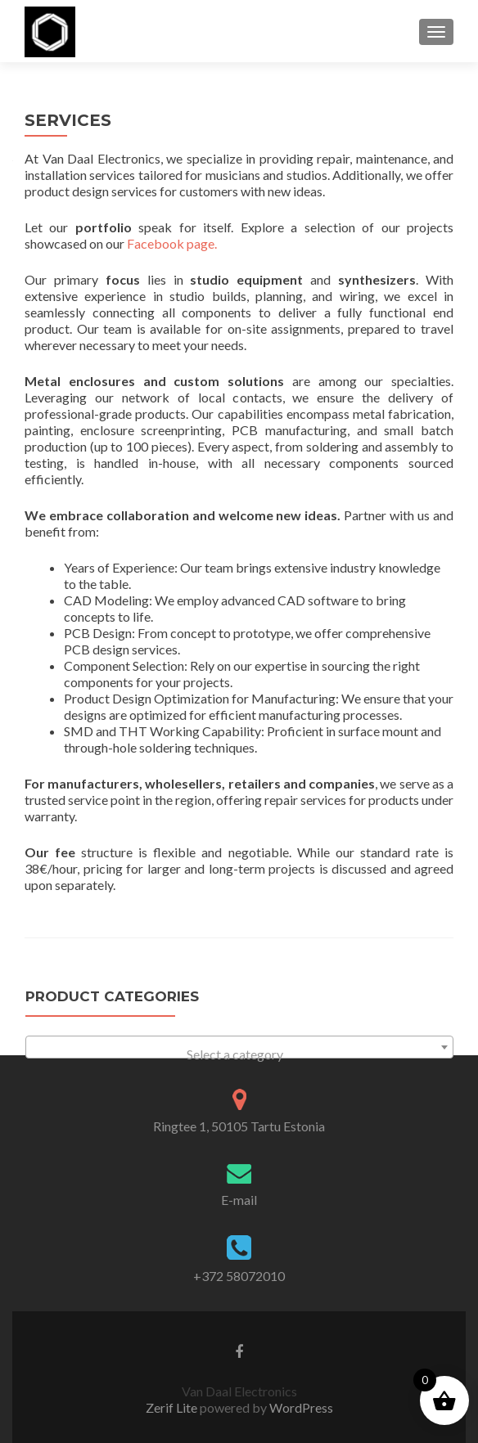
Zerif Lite (173, 1407)
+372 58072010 (239, 1275)
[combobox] (239, 1047)
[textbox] (239, 1054)
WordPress (300, 1407)
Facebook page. (172, 243)
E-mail (239, 1199)
